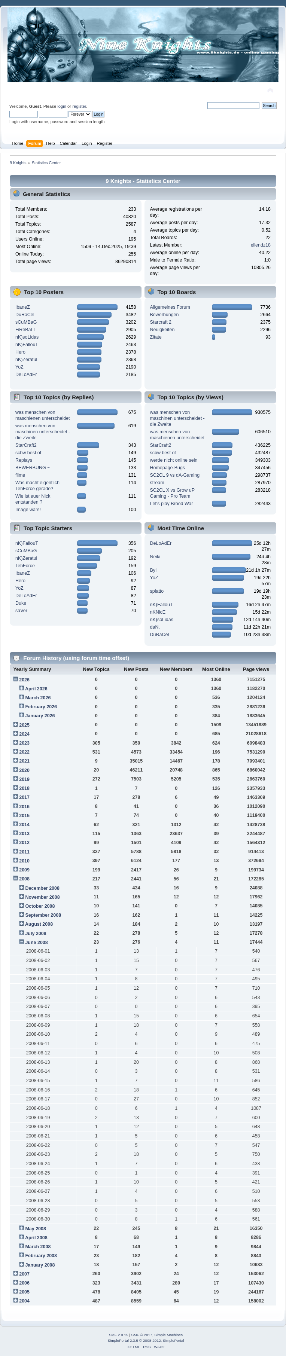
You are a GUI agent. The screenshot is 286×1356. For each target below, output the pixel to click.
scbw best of (28, 452)
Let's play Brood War (171, 503)
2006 (24, 1283)
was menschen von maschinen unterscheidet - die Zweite (42, 431)
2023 (24, 743)
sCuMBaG (26, 322)
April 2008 (36, 1237)
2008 (24, 879)
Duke (20, 603)
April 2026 (36, 688)
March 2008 (38, 1246)
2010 (24, 861)
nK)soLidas (27, 337)
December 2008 (42, 888)
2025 (24, 725)
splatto (157, 591)
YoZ (19, 367)
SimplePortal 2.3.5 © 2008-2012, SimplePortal (145, 1340)
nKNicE (158, 612)
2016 (24, 806)
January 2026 (40, 715)
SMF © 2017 (141, 1335)
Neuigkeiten (162, 329)
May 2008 (35, 1228)
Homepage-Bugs (167, 467)
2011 (24, 852)
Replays (23, 460)
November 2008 (42, 897)
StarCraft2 (26, 445)
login (61, 106)
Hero (20, 352)
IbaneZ (22, 307)
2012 (24, 842)
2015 (24, 815)
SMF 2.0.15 (118, 1335)
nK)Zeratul (26, 359)
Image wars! (28, 509)
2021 (24, 761)
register (79, 106)
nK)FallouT (26, 344)
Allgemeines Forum (170, 307)
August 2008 (39, 924)
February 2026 (41, 706)
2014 (24, 824)
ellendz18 (261, 245)
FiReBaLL (25, 329)
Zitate (156, 337)
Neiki (155, 556)
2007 (24, 1274)
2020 (24, 770)
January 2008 (40, 1265)
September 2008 (43, 915)
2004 (24, 1301)
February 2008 (41, 1255)
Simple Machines (168, 1335)
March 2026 (38, 697)
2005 (24, 1292)
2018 (24, 788)
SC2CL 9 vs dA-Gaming (175, 475)
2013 (24, 833)
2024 (24, 734)
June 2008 (36, 942)
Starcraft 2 (161, 322)
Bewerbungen (164, 314)
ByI (153, 570)
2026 (24, 679)
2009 (24, 870)
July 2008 (35, 933)
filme (20, 475)
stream (157, 482)
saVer (21, 610)
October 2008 (40, 906)
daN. (155, 627)
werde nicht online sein (174, 460)
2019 (24, 779)
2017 (24, 797)
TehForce (25, 565)
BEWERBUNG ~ (32, 467)
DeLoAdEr (26, 374)
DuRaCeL (25, 314)
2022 (24, 752)
